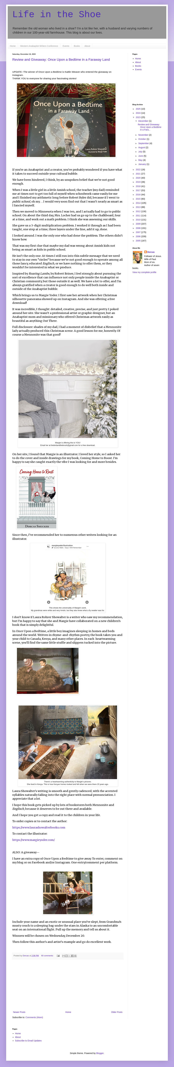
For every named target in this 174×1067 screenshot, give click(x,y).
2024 (138, 113)
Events (66, 46)
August (142, 147)
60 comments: (47, 956)
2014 (138, 203)
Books (77, 46)
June (141, 156)
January (142, 164)
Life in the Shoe (56, 15)
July (140, 151)
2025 (138, 109)
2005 (138, 240)
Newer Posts (19, 1012)
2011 (138, 215)
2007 (138, 232)
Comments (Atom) (34, 1017)
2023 (138, 117)
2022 (138, 169)
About (87, 46)
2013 (138, 207)
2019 (138, 182)
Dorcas (151, 252)
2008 (138, 228)
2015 (138, 199)
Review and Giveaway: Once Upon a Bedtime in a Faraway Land (61, 59)
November (143, 135)
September (143, 143)
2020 (138, 178)
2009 (138, 224)
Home (13, 46)
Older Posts (116, 1012)
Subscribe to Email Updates (28, 1040)
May (140, 160)
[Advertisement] (67, 985)
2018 (138, 186)
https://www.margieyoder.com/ (33, 840)
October (142, 139)
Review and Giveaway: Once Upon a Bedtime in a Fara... (149, 127)
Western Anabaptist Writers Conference (39, 46)
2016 (138, 194)
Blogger (99, 1053)
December (143, 121)
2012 (138, 211)
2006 (138, 236)
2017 (138, 190)
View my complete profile (144, 272)
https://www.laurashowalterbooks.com (38, 827)
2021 (138, 173)
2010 (138, 219)
